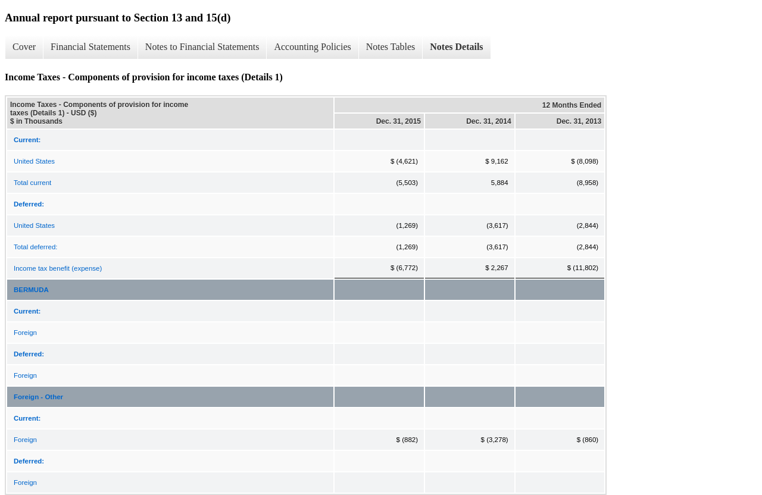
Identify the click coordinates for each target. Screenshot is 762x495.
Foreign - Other (38, 396)
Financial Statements (90, 47)
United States (34, 161)
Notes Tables (391, 47)
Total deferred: (36, 246)
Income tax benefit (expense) (58, 268)
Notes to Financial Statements (202, 47)
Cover (24, 47)
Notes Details (456, 47)
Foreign (25, 332)
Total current (32, 182)
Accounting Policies (312, 47)
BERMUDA (31, 289)
